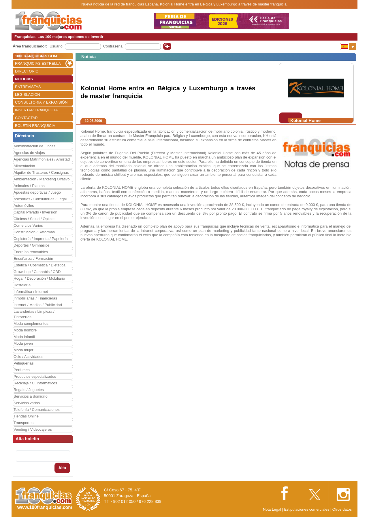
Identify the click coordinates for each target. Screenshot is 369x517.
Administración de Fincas (34, 146)
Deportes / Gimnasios (32, 245)
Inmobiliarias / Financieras (35, 298)
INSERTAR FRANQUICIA (36, 110)
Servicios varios (27, 403)
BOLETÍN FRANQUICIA (35, 125)
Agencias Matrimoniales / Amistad (42, 159)
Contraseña (113, 46)
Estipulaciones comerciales (307, 509)
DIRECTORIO (26, 71)
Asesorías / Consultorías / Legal (40, 199)
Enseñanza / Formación (33, 258)
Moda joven (23, 343)
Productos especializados (35, 376)
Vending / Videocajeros (33, 429)
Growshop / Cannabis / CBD (37, 272)
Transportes (23, 423)
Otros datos (342, 509)
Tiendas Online (26, 416)
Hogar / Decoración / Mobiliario (39, 278)
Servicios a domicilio (31, 396)
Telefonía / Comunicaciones (37, 409)
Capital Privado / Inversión (35, 212)
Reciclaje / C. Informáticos (35, 383)
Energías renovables (31, 252)
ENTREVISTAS (28, 87)
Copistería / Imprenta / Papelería (41, 238)
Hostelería (22, 285)
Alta (62, 468)
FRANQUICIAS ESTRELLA (38, 63)
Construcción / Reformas (34, 232)
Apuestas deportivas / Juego (37, 192)
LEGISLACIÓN (27, 94)
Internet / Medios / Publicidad (38, 305)
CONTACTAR (26, 118)
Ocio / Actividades (28, 356)
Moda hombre (25, 330)
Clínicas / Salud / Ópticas (34, 219)
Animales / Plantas (29, 186)
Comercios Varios (28, 225)
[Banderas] (348, 46)
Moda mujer (23, 350)
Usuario (56, 46)
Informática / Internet (31, 291)
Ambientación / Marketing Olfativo (41, 179)
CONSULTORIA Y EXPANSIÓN (41, 102)
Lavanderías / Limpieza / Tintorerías (34, 314)
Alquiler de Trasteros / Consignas (41, 172)
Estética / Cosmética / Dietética (39, 265)
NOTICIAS (24, 79)
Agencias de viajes (29, 152)
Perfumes (22, 370)
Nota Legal (272, 509)
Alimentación (24, 166)
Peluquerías (23, 363)
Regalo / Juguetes (29, 390)
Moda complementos (31, 323)
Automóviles (24, 205)
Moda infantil (24, 337)
